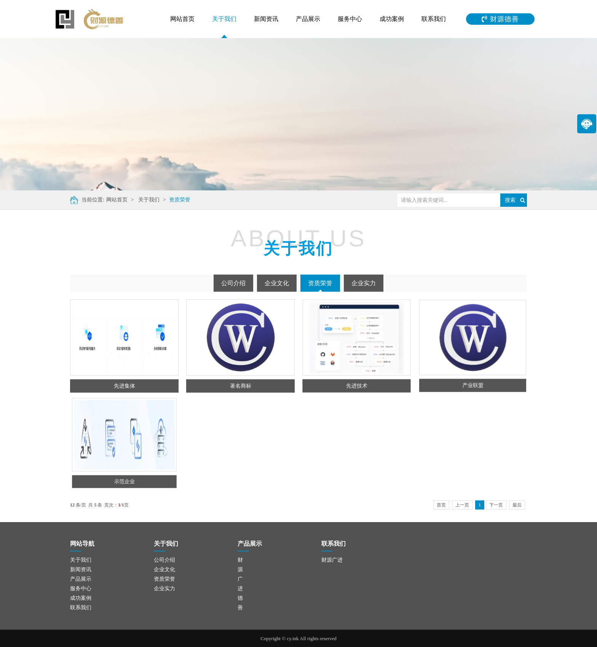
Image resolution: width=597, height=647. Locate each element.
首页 (441, 505)
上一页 (462, 505)
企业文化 (277, 283)
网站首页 (182, 19)
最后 (517, 505)
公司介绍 (233, 283)
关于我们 (224, 19)
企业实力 (363, 283)
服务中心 (350, 19)
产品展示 (308, 19)
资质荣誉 (170, 200)
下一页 (496, 505)
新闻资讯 (266, 19)
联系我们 (433, 19)
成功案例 (392, 19)
